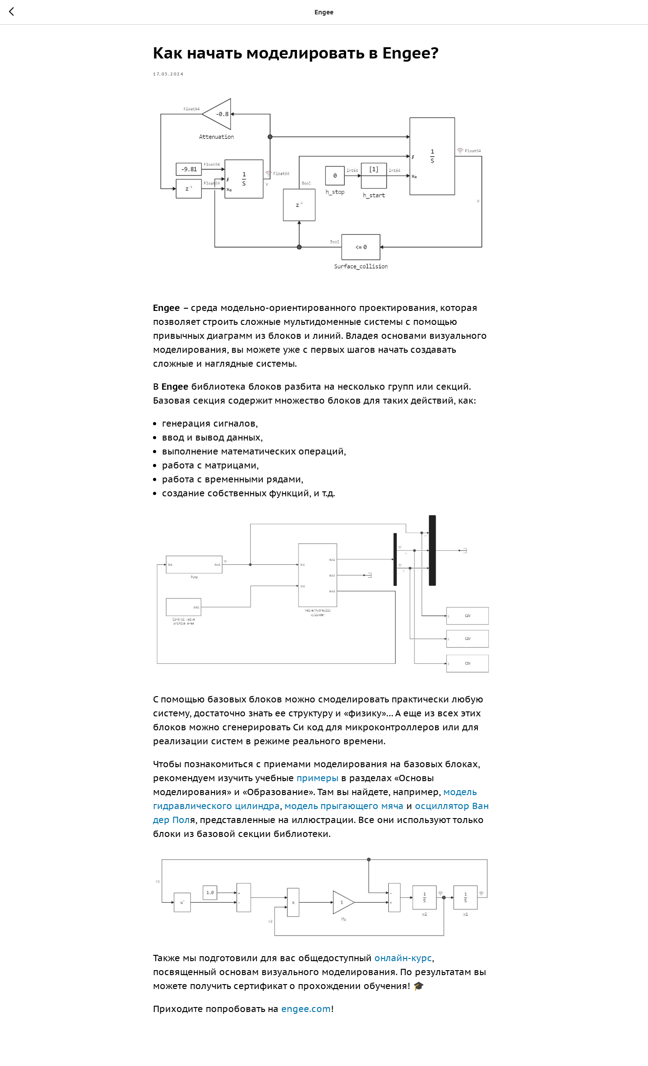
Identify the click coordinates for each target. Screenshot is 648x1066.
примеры (317, 778)
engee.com (306, 1009)
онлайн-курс (403, 958)
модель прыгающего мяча (344, 806)
